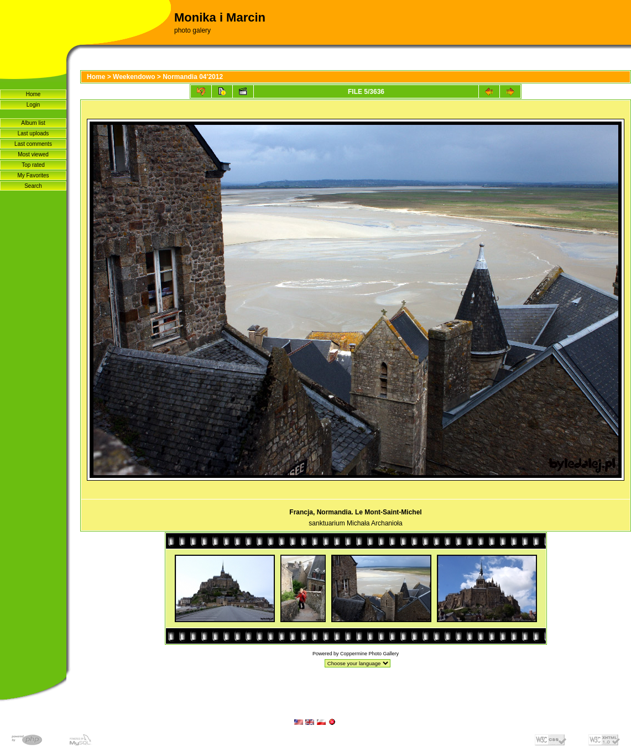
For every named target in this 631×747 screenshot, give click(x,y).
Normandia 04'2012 (193, 77)
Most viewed (33, 154)
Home (33, 94)
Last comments (33, 144)
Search (33, 186)
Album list (33, 123)
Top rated (33, 165)
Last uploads (33, 133)
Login (33, 105)
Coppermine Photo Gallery (369, 653)
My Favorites (33, 175)
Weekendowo (134, 77)
